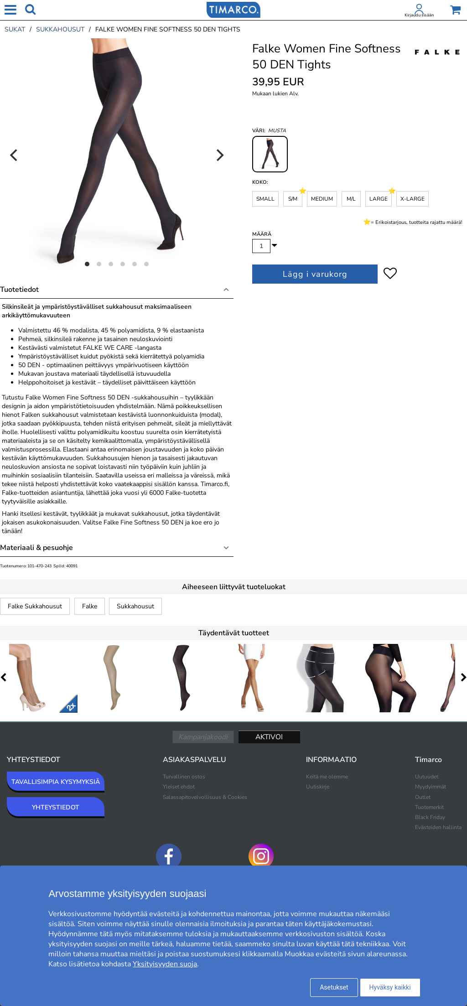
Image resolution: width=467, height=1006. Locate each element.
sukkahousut (60, 29)
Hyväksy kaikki (390, 987)
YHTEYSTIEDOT (55, 807)
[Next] (219, 155)
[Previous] (15, 155)
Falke (89, 606)
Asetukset (334, 987)
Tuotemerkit (429, 807)
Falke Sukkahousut (35, 606)
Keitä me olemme (327, 776)
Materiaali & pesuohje (36, 548)
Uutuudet (426, 776)
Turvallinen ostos (184, 776)
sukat (15, 29)
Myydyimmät (430, 786)
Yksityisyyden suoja (165, 964)
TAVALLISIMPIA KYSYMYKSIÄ (55, 782)
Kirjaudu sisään (419, 15)
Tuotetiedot (19, 290)
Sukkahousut (135, 606)
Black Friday (430, 817)
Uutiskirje (317, 786)
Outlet (423, 797)
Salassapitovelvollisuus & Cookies (205, 797)
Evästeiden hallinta (438, 827)
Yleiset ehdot (179, 786)
